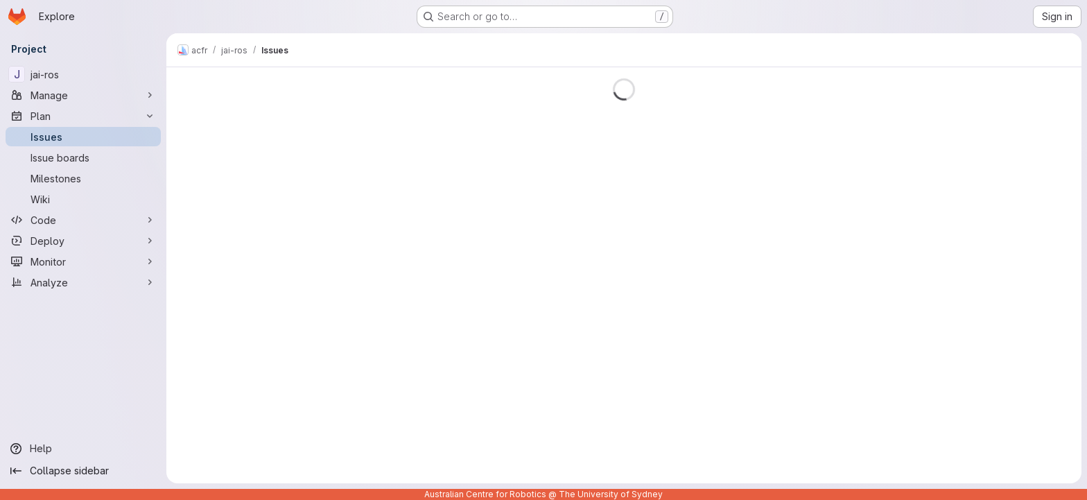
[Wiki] (83, 199)
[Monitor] (83, 261)
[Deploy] (83, 240)
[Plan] (83, 116)
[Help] (83, 448)
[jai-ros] (83, 74)
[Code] (83, 220)
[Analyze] (83, 282)
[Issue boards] (83, 157)
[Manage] (83, 95)
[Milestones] (83, 178)
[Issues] (83, 136)
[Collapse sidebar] (83, 471)
